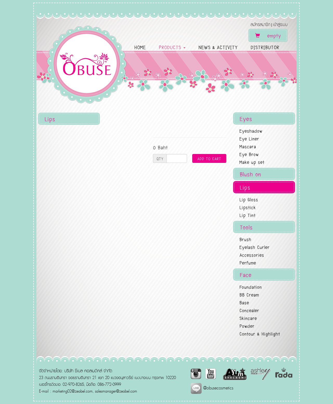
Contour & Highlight (259, 333)
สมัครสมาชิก (260, 24)
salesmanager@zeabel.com (116, 391)
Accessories (251, 255)
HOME (140, 47)
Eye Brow (249, 154)
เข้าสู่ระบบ (280, 24)
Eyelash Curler (254, 247)
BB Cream (249, 294)
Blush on (250, 174)
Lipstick (247, 207)
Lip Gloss (248, 199)
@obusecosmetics (212, 388)
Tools (246, 227)
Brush (245, 239)
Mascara (247, 146)
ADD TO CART (209, 158)
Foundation (250, 287)
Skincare (248, 318)
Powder (246, 326)
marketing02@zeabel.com (73, 391)
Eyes (246, 118)
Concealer (249, 310)
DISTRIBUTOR (265, 47)
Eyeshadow (250, 130)
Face (246, 275)
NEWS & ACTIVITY (218, 47)
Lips (245, 187)
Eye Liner (249, 138)
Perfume (247, 262)
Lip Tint (247, 215)
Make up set (251, 162)
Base (244, 302)
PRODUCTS (172, 47)
